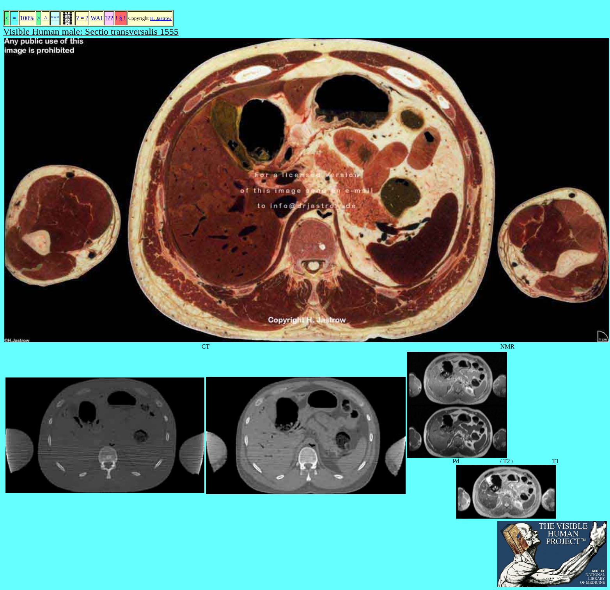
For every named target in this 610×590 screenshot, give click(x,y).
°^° (55, 18)
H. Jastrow (161, 18)
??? (109, 18)
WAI (96, 18)
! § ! (120, 18)
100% (27, 18)
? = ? (82, 18)
